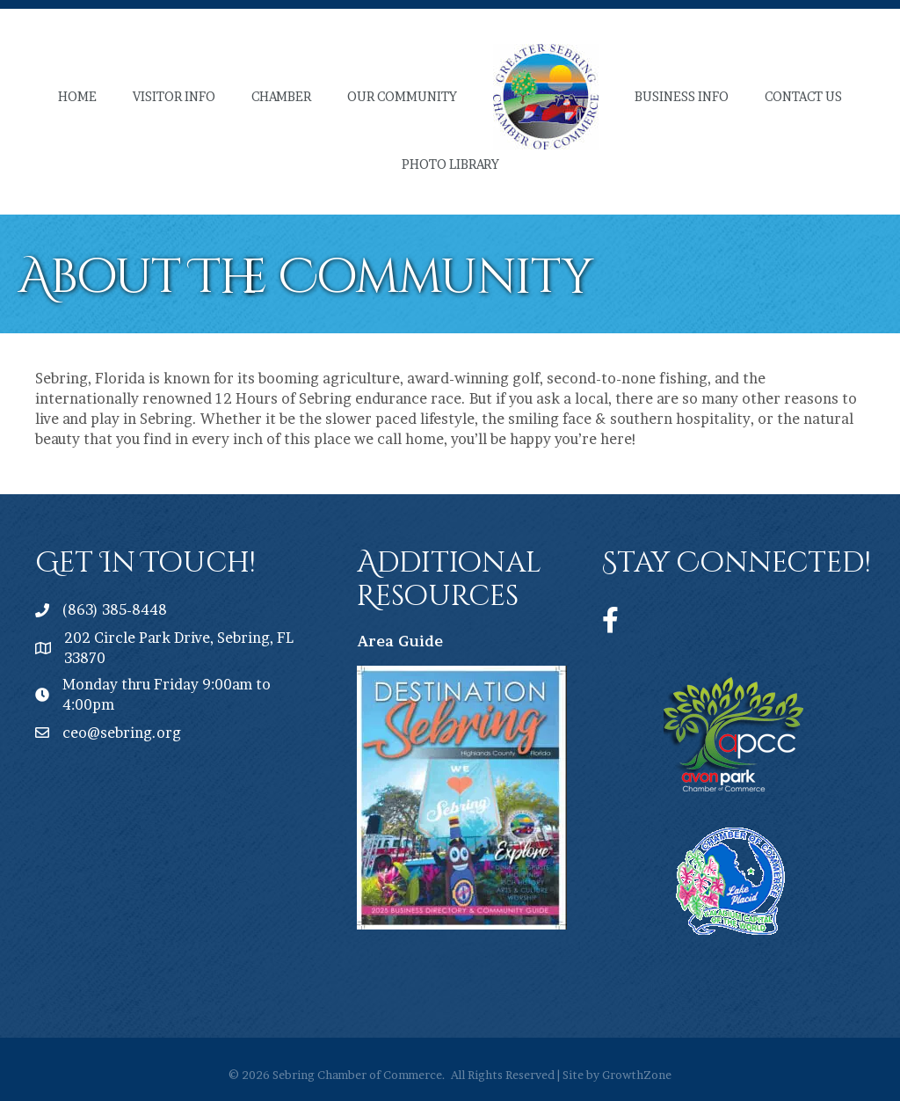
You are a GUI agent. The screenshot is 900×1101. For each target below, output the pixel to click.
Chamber (281, 96)
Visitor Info (174, 96)
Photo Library (450, 164)
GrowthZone (636, 1075)
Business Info (682, 96)
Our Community (402, 96)
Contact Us (803, 96)
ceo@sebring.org (121, 732)
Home (77, 96)
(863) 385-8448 (114, 609)
